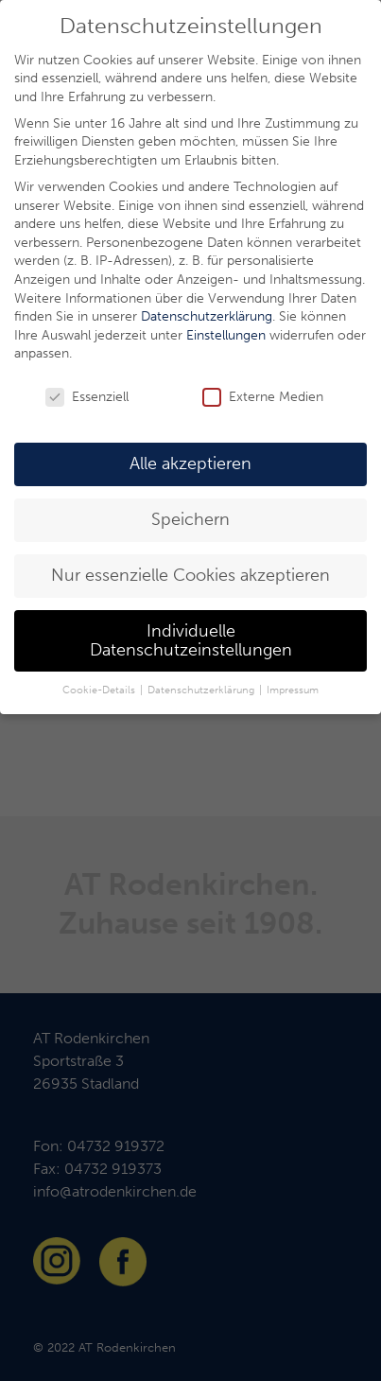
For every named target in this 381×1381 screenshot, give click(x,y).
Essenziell (87, 397)
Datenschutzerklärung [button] (202, 690)
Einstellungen (226, 335)
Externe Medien (262, 397)
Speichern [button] (190, 520)
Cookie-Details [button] (100, 690)
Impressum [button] (293, 690)
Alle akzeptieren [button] (190, 464)
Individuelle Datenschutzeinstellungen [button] (191, 640)
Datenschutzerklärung (206, 316)
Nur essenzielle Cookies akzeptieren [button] (190, 576)
